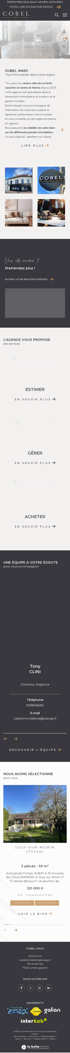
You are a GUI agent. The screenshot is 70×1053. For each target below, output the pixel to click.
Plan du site (34, 1036)
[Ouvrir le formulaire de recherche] (57, 15)
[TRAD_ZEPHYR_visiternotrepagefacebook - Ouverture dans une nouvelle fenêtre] (21, 988)
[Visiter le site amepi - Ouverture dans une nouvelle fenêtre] (17, 1011)
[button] (15, 930)
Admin (18, 1039)
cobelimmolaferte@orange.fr (35, 960)
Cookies (52, 1039)
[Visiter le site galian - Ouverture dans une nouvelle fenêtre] (52, 1010)
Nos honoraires (20, 1036)
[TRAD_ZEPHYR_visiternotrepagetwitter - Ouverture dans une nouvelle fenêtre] (30, 988)
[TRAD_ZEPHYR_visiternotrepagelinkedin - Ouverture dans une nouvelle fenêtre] (48, 988)
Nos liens (27, 1039)
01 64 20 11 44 (35, 956)
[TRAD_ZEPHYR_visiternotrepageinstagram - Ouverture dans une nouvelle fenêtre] (39, 988)
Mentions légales (48, 1036)
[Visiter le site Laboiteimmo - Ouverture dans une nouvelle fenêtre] (35, 1045)
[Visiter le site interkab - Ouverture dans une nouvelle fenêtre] (34, 1020)
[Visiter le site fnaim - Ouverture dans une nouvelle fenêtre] (36, 1011)
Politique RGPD (40, 1039)
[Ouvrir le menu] (65, 15)
